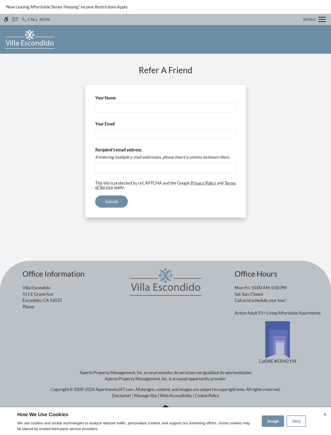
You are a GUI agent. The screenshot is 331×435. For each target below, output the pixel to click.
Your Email (113, 123)
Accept (273, 421)
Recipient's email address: (118, 149)
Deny (296, 421)
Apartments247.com (114, 389)
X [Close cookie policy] (325, 414)
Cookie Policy (207, 395)
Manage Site (145, 395)
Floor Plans (162, 39)
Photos (189, 39)
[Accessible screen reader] (6, 19)
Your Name (113, 97)
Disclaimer (122, 395)
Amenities (215, 39)
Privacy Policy (203, 183)
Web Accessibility (176, 395)
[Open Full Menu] (315, 19)
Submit (111, 201)
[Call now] (36, 19)
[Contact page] (15, 19)
